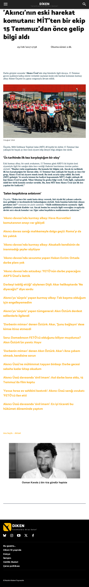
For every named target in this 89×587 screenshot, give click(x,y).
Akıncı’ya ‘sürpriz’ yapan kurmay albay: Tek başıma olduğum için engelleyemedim (44, 300)
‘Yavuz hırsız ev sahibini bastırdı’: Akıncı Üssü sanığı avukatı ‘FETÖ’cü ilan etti (43, 393)
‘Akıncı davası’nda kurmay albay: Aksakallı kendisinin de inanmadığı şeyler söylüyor (41, 247)
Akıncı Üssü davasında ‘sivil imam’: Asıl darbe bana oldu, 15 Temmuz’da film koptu (43, 380)
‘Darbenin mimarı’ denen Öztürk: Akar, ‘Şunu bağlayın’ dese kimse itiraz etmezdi (43, 327)
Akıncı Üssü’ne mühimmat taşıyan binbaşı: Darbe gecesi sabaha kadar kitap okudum (41, 367)
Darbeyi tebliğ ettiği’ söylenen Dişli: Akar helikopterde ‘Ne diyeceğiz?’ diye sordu (43, 287)
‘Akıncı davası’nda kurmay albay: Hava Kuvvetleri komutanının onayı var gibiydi (37, 220)
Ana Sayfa (8, 433)
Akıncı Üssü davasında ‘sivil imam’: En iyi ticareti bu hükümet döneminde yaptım (38, 406)
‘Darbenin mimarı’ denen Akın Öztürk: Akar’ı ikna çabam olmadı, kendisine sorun (41, 353)
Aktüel (18, 433)
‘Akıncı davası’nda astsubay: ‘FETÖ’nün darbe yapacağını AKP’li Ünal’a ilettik (42, 274)
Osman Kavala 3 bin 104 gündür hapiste (44, 482)
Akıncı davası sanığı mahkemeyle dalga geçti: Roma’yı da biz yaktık (42, 234)
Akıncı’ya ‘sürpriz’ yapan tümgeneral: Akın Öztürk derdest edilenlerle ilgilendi (42, 313)
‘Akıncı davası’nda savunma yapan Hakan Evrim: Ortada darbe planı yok (41, 260)
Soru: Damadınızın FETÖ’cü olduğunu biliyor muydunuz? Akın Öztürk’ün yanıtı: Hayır (42, 340)
